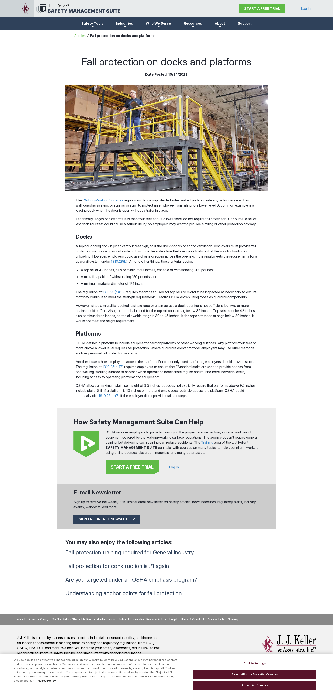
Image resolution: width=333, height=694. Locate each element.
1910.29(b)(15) (113, 292)
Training (207, 442)
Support (245, 23)
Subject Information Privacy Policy (142, 619)
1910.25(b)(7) (112, 367)
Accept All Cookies (254, 685)
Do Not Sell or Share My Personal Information (83, 619)
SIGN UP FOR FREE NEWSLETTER (107, 519)
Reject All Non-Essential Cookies (255, 674)
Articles (80, 36)
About (21, 619)
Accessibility (216, 619)
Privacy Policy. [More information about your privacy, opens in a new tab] (46, 680)
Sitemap (233, 619)
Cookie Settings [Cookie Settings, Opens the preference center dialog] (255, 663)
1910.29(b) (119, 261)
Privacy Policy (38, 619)
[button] (92, 23)
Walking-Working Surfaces (103, 200)
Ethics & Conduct (192, 619)
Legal (173, 619)
